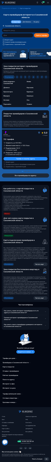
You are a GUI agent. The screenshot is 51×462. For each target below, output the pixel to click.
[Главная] (8, 2)
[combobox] (25, 30)
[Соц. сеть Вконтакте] (21, 448)
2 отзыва (45, 135)
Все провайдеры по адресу (25, 175)
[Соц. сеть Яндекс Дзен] (30, 448)
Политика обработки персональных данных (12, 435)
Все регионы (5, 431)
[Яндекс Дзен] (30, 448)
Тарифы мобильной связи (13, 394)
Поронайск (7, 104)
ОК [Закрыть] (46, 459)
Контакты (29, 422)
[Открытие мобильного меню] (48, 2)
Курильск (30, 92)
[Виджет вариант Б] (5, 442)
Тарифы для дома (10, 358)
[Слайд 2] (25, 171)
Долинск (7, 87)
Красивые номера (10, 402)
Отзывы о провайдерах (11, 371)
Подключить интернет (9, 8)
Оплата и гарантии (31, 416)
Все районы (29, 431)
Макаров (7, 96)
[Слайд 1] (22, 171)
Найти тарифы (41, 35)
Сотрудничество (31, 425)
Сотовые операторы (11, 398)
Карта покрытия (8, 367)
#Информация (8, 235)
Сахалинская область (12, 26)
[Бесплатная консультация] (42, 2)
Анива (29, 81)
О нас (3, 416)
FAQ (27, 419)
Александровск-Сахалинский (9, 82)
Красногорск (8, 92)
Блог (3, 419)
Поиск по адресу (8, 379)
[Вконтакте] (21, 448)
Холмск (29, 104)
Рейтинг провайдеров (10, 375)
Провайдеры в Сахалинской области (17, 362)
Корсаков (30, 87)
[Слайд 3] (28, 171)
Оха (28, 100)
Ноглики (6, 100)
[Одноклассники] (25, 448)
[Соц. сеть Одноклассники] (25, 448)
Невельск (30, 96)
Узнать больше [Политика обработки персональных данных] (37, 459)
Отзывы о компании (8, 422)
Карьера (4, 425)
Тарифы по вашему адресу (25, 159)
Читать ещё (40, 264)
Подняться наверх (25, 352)
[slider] (25, 150)
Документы (29, 428)
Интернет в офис (9, 384)
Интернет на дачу (9, 388)
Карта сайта (5, 428)
